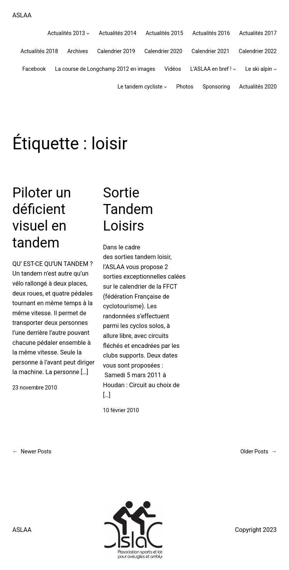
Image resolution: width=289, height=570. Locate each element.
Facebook (34, 69)
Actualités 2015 (164, 33)
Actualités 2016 (211, 33)
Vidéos (173, 69)
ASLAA (22, 15)
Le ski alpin (258, 69)
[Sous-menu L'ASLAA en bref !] (234, 68)
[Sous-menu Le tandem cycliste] (165, 86)
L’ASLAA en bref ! (211, 69)
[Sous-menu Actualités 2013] (87, 33)
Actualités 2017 (258, 33)
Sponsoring (216, 87)
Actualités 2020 (258, 87)
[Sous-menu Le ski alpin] (275, 68)
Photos (184, 87)
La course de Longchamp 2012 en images (105, 69)
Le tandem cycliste (140, 87)
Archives (77, 51)
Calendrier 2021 (210, 51)
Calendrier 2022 (258, 51)
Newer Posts (31, 451)
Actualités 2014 (117, 33)
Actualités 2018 (39, 51)
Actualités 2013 (66, 33)
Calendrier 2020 (163, 51)
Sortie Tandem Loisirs (128, 209)
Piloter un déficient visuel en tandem (41, 218)
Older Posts (258, 451)
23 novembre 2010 (34, 387)
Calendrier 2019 (116, 51)
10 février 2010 (121, 410)
